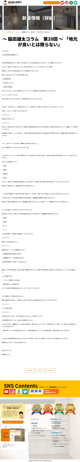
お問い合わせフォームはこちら (13, 422)
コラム (17, 32)
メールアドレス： (6, 444)
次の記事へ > (50, 370)
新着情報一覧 (10, 32)
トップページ (35, 419)
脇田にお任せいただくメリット (40, 428)
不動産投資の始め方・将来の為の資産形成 (57, 422)
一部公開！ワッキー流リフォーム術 (60, 444)
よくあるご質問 (36, 433)
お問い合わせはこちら (51, 3)
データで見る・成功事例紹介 (58, 446)
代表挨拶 (35, 425)
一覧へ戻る (40, 370)
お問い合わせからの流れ (38, 430)
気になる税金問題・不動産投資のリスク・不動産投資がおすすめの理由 (58, 427)
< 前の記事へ (29, 370)
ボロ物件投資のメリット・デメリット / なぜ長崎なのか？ (60, 441)
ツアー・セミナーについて (39, 435)
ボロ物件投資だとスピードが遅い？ (60, 438)
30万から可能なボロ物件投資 (58, 435)
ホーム (3, 32)
